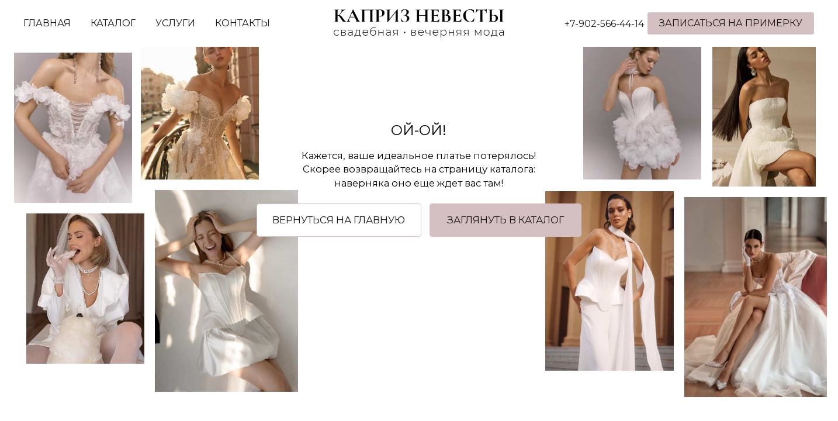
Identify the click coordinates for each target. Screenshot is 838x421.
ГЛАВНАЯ (47, 23)
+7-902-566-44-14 (604, 23)
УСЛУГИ (175, 23)
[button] (506, 220)
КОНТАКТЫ (242, 23)
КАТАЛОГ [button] (113, 23)
